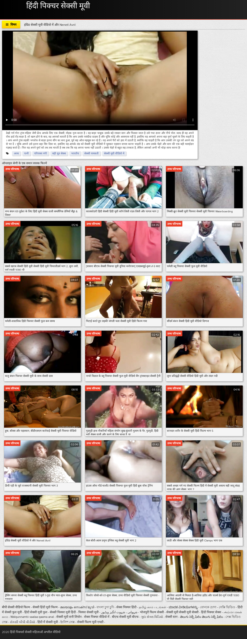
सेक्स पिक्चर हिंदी (126, 607)
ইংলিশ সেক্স (67, 622)
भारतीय (75, 153)
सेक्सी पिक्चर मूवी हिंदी (63, 612)
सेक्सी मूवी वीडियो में (114, 153)
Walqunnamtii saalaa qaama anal (32, 617)
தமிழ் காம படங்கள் (152, 607)
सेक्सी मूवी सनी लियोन (69, 617)
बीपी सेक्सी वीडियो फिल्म (16, 607)
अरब (16, 153)
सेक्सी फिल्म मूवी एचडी (90, 622)
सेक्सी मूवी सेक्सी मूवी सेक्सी (182, 612)
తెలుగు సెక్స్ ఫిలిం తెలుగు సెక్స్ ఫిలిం (201, 617)
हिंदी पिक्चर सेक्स (211, 612)
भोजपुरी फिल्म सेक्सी (152, 612)
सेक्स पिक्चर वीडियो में (97, 617)
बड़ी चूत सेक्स (59, 153)
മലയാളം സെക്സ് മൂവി (77, 607)
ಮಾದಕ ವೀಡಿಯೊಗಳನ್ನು (183, 607)
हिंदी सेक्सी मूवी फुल (36, 612)
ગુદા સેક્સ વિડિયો (152, 617)
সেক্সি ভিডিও (227, 607)
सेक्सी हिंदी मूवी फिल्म (45, 607)
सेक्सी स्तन (171, 617)
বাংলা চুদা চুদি (105, 607)
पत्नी (26, 153)
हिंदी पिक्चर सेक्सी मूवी (58, 6)
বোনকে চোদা (208, 607)
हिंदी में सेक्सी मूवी (48, 622)
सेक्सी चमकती (91, 153)
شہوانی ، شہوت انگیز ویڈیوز (119, 612)
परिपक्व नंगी (40, 153)
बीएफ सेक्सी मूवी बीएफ (125, 617)
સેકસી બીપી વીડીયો (23, 622)
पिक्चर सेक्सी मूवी (88, 612)
